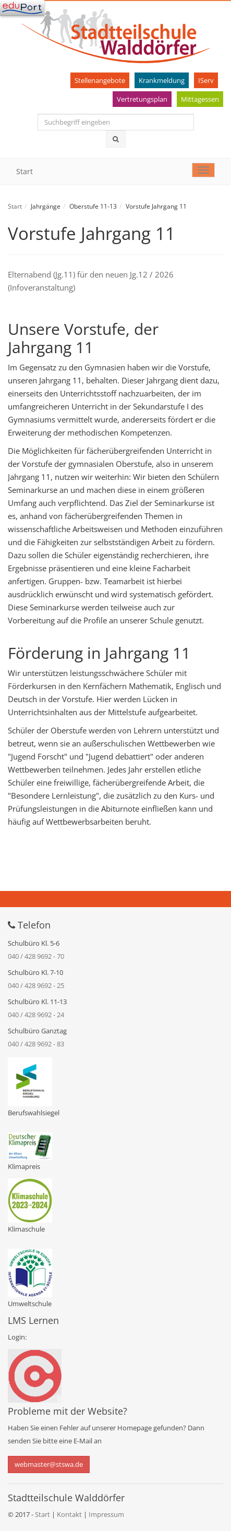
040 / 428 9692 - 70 (36, 956)
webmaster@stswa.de (49, 1464)
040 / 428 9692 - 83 (36, 1043)
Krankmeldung (162, 80)
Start (24, 171)
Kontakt (70, 1514)
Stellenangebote (100, 80)
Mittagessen (200, 99)
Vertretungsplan (142, 99)
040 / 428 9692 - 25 (36, 985)
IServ (206, 80)
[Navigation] (22, 8)
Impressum (106, 1514)
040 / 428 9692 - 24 (36, 1014)
